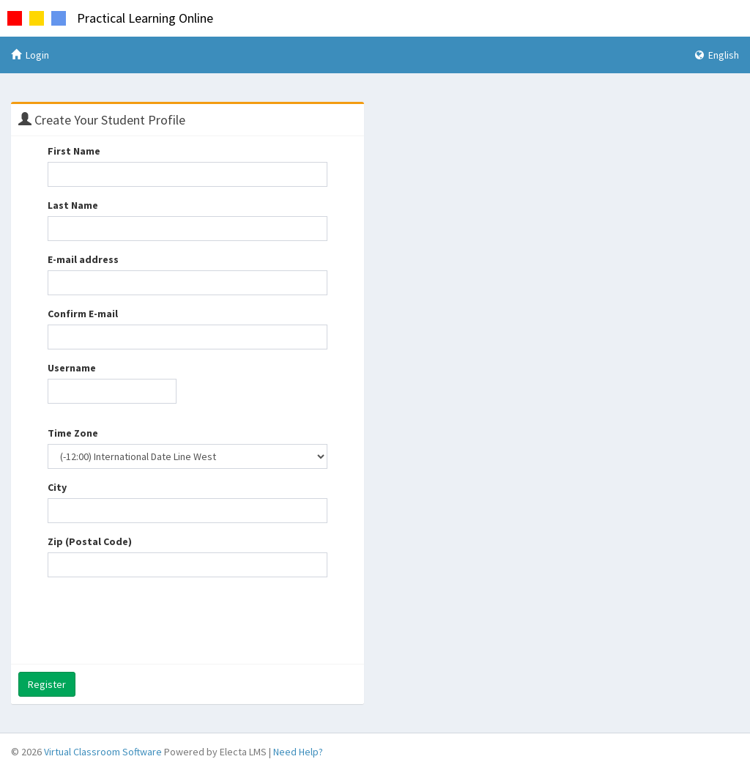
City (57, 487)
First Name (74, 151)
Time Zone (73, 433)
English (717, 55)
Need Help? (298, 751)
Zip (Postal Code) (90, 541)
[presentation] (159, 616)
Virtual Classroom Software (103, 751)
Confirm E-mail (83, 313)
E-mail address (83, 259)
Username (72, 367)
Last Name (73, 205)
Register (47, 684)
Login (30, 55)
